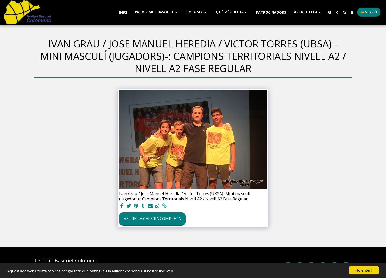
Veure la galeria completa (152, 218)
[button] (156, 12)
